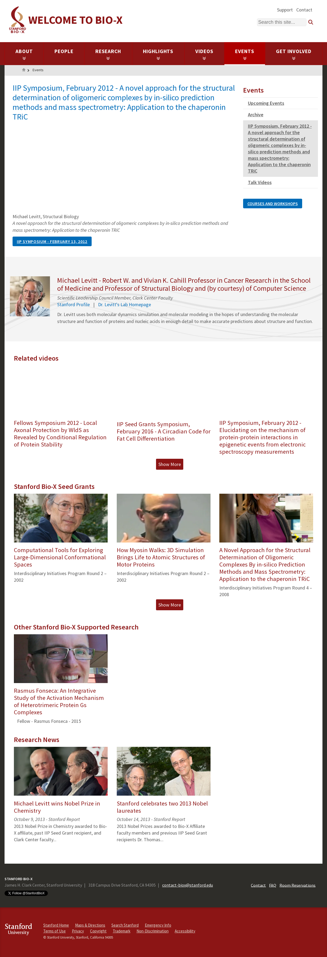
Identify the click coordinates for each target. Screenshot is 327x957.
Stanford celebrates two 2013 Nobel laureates (162, 807)
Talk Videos (260, 182)
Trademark (121, 931)
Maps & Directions (90, 925)
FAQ (272, 885)
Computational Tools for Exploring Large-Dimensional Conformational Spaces (60, 557)
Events (244, 54)
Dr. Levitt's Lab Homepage (124, 304)
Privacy (78, 931)
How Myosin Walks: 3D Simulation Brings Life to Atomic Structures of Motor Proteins (161, 557)
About (24, 54)
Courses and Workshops (272, 203)
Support (285, 10)
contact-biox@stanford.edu (187, 885)
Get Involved (294, 54)
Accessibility (185, 931)
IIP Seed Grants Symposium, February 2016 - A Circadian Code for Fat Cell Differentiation (164, 431)
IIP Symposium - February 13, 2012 (52, 241)
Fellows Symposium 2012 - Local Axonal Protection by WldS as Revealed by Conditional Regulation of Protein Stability (60, 433)
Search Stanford (125, 925)
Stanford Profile (73, 304)
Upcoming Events (266, 103)
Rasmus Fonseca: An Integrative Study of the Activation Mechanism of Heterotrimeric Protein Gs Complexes (59, 701)
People (63, 51)
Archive (255, 114)
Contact (304, 10)
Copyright (98, 931)
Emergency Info (158, 925)
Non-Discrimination (153, 931)
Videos (204, 54)
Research (108, 54)
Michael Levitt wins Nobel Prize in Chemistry (57, 807)
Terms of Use (54, 931)
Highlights (158, 54)
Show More (169, 464)
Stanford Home (56, 925)
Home (24, 70)
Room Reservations (297, 885)
